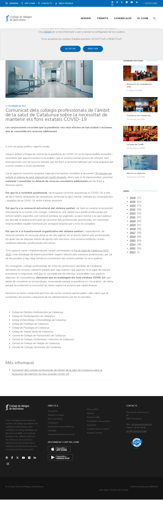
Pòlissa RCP (94, 419)
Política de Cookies (148, 498)
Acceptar (70, 50)
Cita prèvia (54, 421)
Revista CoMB (95, 427)
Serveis (82, 11)
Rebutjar (93, 50)
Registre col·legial (58, 425)
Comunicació (118, 11)
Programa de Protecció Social (63, 444)
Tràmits (98, 11)
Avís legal (132, 498)
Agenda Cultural (96, 442)
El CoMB (138, 11)
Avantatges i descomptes (100, 431)
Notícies (92, 423)
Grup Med (93, 435)
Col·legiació (55, 432)
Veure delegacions (138, 441)
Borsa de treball (57, 428)
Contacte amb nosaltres (100, 438)
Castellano (151, 3)
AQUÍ (47, 32)
